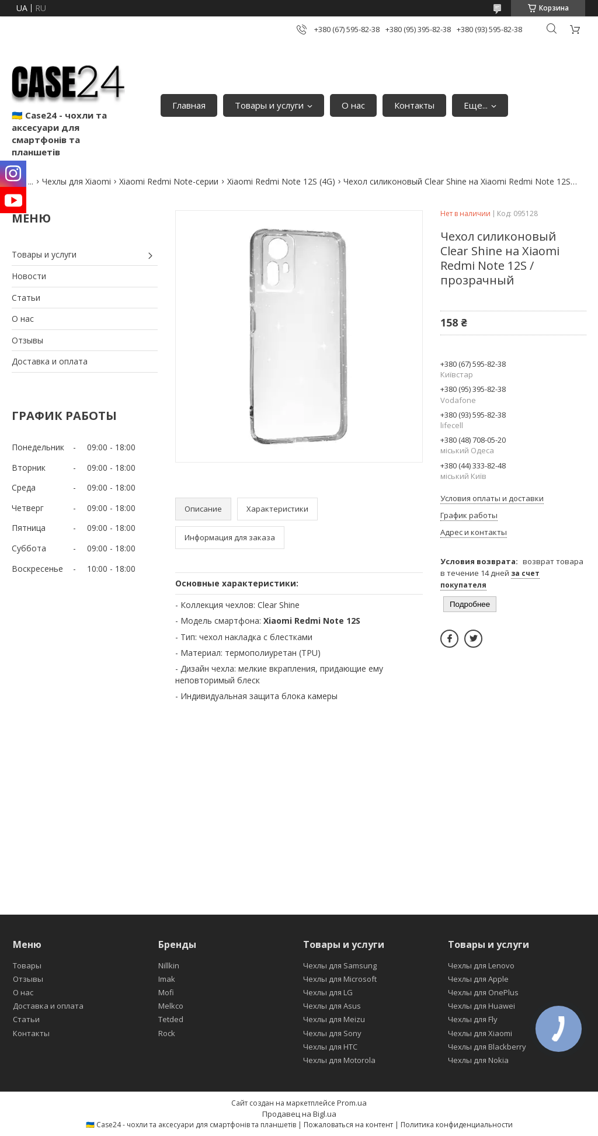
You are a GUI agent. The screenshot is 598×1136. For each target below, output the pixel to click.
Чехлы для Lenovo (481, 965)
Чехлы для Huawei (481, 1005)
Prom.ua (352, 1102)
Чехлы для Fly (473, 1019)
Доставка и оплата (50, 361)
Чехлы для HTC (330, 1046)
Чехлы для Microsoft (340, 979)
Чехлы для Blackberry (487, 1046)
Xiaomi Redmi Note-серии (168, 181)
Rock (166, 1033)
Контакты (414, 105)
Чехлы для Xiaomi (76, 181)
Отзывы (27, 340)
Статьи (26, 297)
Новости (29, 276)
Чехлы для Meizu (334, 1019)
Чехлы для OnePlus (483, 992)
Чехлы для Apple (478, 979)
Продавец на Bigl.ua (299, 1114)
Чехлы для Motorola (339, 1060)
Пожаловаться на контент (348, 1125)
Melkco (170, 1005)
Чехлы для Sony (332, 1033)
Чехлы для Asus (332, 1005)
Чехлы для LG (328, 992)
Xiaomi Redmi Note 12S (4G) (281, 181)
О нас (353, 105)
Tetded (170, 1019)
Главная (189, 105)
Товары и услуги (269, 105)
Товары (27, 965)
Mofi (166, 992)
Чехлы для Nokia (478, 1060)
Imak (166, 979)
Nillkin (168, 965)
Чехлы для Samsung (340, 965)
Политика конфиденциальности (457, 1125)
